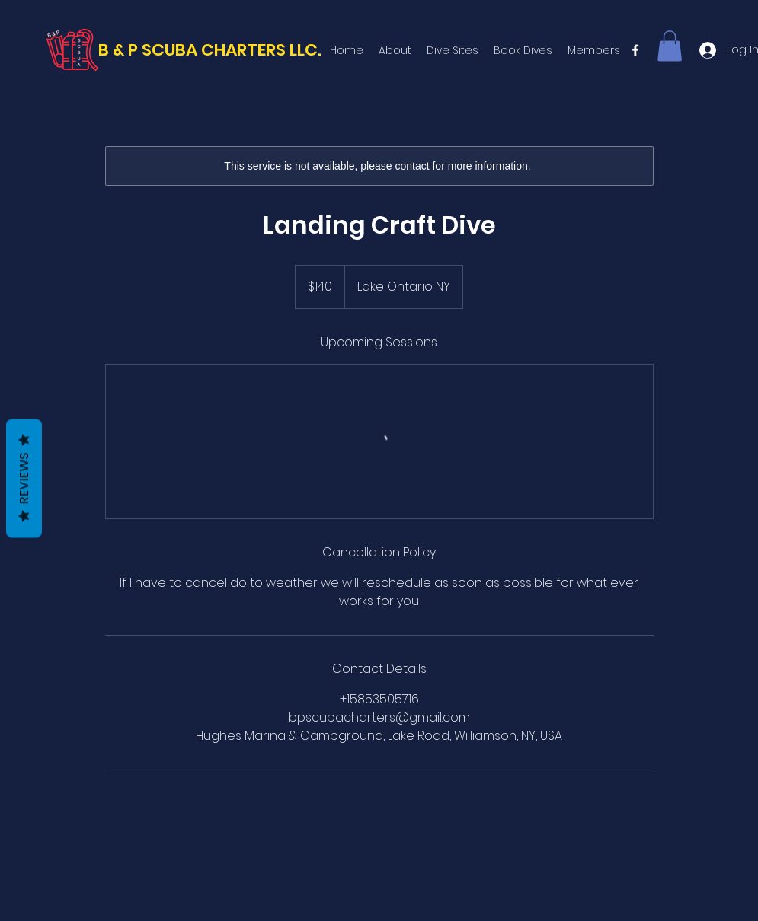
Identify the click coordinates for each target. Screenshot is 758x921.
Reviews (24, 479)
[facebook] (635, 50)
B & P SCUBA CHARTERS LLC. (209, 50)
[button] (670, 46)
